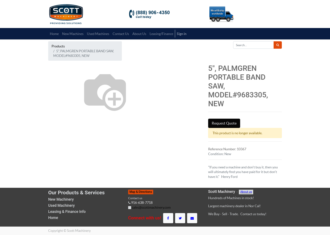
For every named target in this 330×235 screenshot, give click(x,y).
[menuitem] (54, 34)
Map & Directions (140, 191)
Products (58, 46)
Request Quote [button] (224, 123)
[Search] (278, 45)
